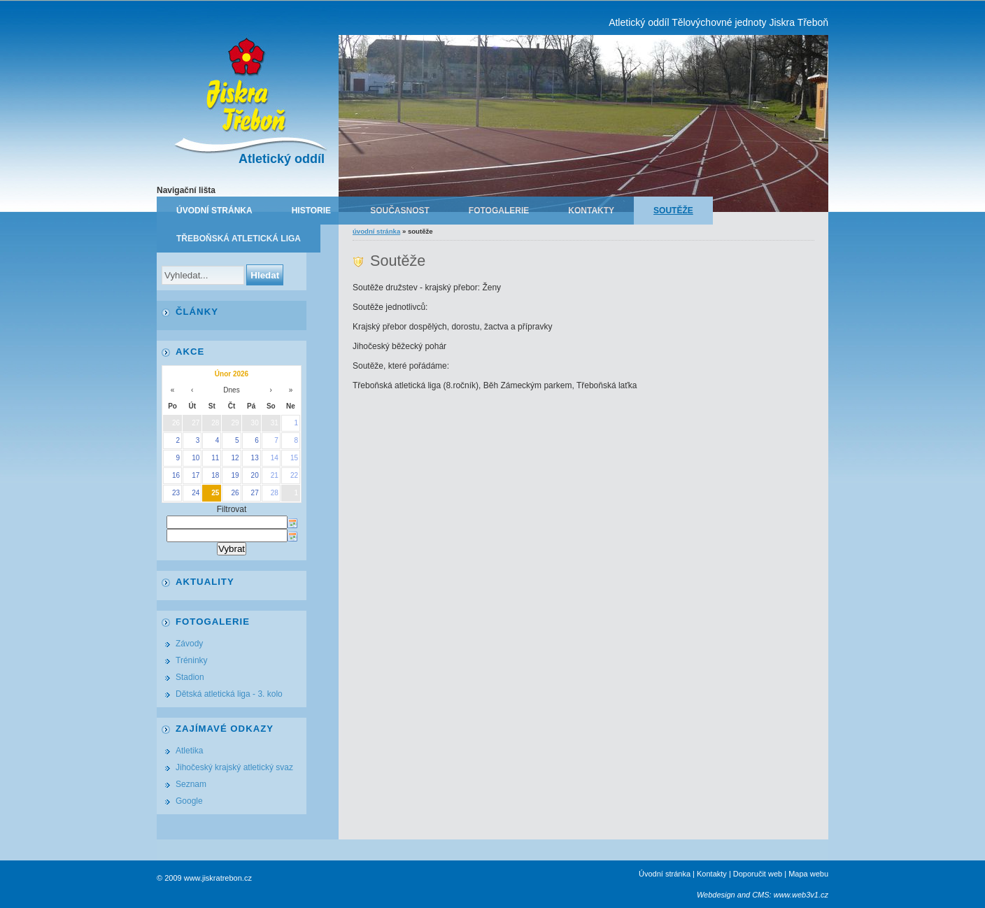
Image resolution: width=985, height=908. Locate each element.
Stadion (190, 677)
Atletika (189, 751)
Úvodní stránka (214, 210)
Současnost (400, 210)
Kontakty (591, 210)
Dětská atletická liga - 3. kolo (229, 694)
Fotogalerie (499, 210)
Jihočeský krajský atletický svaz (234, 767)
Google (189, 801)
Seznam (191, 784)
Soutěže (673, 210)
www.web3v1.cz (801, 895)
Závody (189, 643)
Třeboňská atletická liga (238, 238)
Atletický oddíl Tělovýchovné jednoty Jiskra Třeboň (718, 22)
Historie (311, 210)
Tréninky (192, 660)
